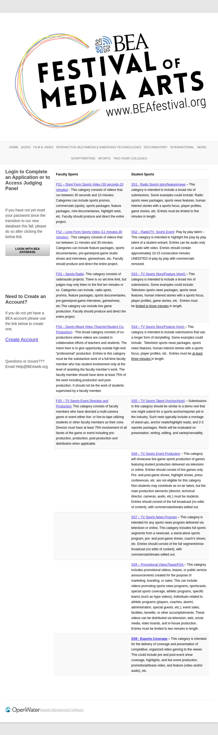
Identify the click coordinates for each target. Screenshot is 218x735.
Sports (104, 158)
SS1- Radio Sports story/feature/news (158, 184)
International (182, 147)
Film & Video (43, 147)
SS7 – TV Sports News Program (154, 517)
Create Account (21, 339)
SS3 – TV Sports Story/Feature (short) (158, 274)
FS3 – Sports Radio (70, 274)
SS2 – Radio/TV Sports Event (152, 232)
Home (13, 147)
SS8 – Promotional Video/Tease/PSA (157, 565)
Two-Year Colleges (130, 158)
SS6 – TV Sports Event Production (155, 454)
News (201, 147)
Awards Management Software (61, 710)
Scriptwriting (83, 158)
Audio (26, 147)
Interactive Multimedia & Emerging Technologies (98, 147)
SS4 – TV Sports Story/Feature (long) (158, 327)
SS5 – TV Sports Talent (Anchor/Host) (158, 401)
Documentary (155, 147)
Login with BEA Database (27, 250)
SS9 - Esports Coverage (149, 639)
